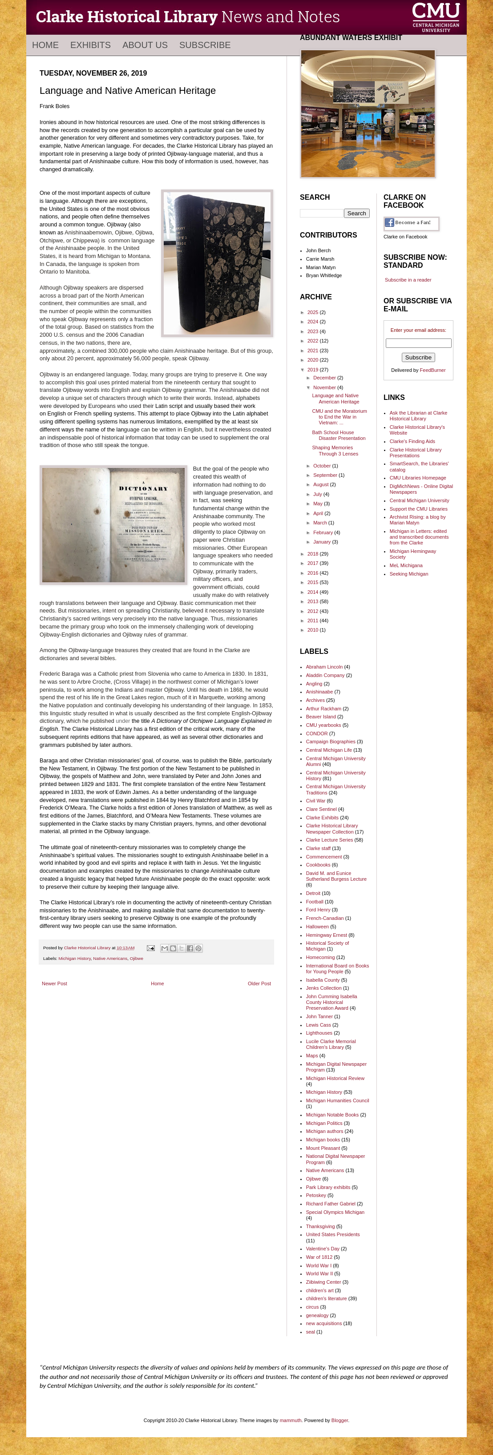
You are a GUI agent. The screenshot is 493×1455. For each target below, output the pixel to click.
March (320, 522)
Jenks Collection (324, 988)
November (325, 387)
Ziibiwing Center (323, 1282)
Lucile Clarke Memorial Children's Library (331, 1044)
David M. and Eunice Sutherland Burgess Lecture (336, 876)
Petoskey (316, 1195)
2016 (313, 573)
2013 (313, 601)
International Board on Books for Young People (337, 968)
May (318, 503)
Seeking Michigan (409, 573)
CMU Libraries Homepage (418, 477)
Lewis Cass (318, 1025)
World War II (319, 1273)
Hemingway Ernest (326, 935)
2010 (313, 630)
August (321, 484)
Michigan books (323, 1139)
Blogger (339, 1420)
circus (312, 1307)
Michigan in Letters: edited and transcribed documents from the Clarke (419, 536)
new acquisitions (324, 1323)
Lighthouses (319, 1033)
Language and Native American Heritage (335, 398)
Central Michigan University (419, 500)
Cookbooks (318, 864)
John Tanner (319, 1016)
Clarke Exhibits (322, 817)
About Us (145, 45)
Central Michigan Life (329, 750)
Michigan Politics (324, 1123)
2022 (313, 340)
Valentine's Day (322, 1248)
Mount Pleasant (323, 1148)
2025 (313, 312)
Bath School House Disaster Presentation (338, 435)
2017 (313, 563)
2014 (313, 592)
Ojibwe (136, 958)
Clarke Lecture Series (329, 839)
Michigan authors (324, 1131)
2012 (313, 611)
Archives (315, 700)
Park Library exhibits (328, 1187)
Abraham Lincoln (324, 666)
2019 (313, 369)
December (325, 377)
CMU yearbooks (323, 725)
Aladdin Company (325, 675)
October (322, 465)
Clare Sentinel (321, 809)
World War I (318, 1265)
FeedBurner (433, 370)
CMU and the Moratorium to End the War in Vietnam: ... (339, 416)
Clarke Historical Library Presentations (416, 452)
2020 (313, 360)
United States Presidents (333, 1234)
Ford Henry (318, 909)
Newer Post (54, 983)
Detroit (313, 893)
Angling (314, 683)
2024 (313, 321)
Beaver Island (321, 716)
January (322, 541)
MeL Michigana (406, 565)
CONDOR (317, 733)
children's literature (326, 1298)
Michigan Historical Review (335, 1078)
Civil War (316, 800)
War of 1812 (319, 1257)
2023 (313, 331)
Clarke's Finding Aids (412, 441)
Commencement (324, 856)
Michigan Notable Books (332, 1114)
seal (310, 1331)
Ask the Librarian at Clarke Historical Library (419, 415)
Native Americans (110, 958)
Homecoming (320, 957)
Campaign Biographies (331, 741)
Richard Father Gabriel (331, 1203)
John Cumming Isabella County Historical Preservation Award (331, 1002)
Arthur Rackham (323, 708)
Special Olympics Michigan (335, 1212)
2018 (313, 553)
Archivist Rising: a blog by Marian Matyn (418, 519)
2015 (313, 582)
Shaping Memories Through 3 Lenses (335, 450)
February (323, 532)
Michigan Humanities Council (337, 1100)
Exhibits (90, 45)
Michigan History (75, 958)
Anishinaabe (319, 691)
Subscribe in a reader (408, 279)
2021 (313, 350)
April (318, 513)
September (326, 475)
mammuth (291, 1420)
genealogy (317, 1315)
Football (314, 901)
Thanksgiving (320, 1226)
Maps (312, 1055)
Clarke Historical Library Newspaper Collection (332, 828)
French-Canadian (325, 918)
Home (45, 45)
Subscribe (205, 45)
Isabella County (323, 980)
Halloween (317, 926)
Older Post (259, 983)
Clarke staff (318, 848)
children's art (320, 1290)
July (318, 494)
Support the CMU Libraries (419, 509)
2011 (313, 620)
